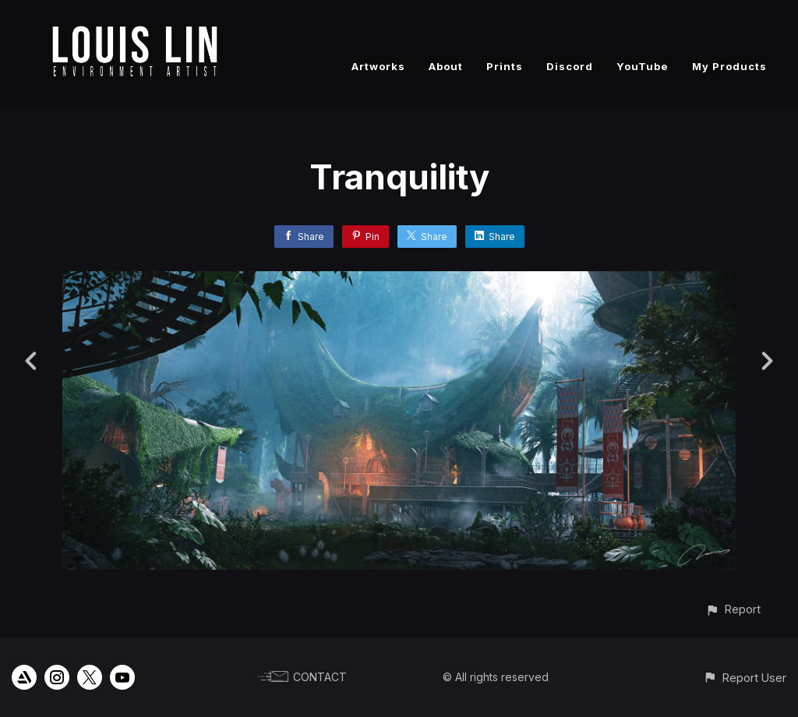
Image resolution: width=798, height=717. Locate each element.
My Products (729, 66)
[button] (733, 609)
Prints (504, 66)
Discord (569, 66)
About (446, 66)
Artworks (378, 66)
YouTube (642, 66)
